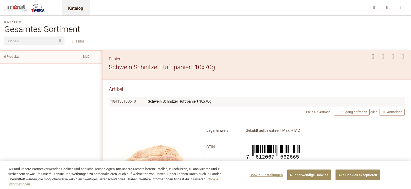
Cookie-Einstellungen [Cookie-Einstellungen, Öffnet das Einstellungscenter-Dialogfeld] (266, 177)
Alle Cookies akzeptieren (357, 177)
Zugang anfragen (351, 112)
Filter (77, 41)
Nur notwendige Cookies (309, 177)
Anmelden (392, 112)
